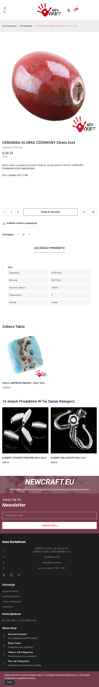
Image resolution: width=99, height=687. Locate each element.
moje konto (7, 607)
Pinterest (29, 234)
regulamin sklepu (10, 591)
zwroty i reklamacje (11, 601)
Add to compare (93, 212)
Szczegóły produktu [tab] (49, 248)
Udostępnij (18, 234)
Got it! (9, 682)
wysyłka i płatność (11, 596)
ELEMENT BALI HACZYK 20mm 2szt (68, 458)
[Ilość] (11, 212)
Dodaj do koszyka (50, 212)
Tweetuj (23, 234)
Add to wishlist (84, 212)
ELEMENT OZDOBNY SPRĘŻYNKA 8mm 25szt (24, 458)
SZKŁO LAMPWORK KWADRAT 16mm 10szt (23, 383)
